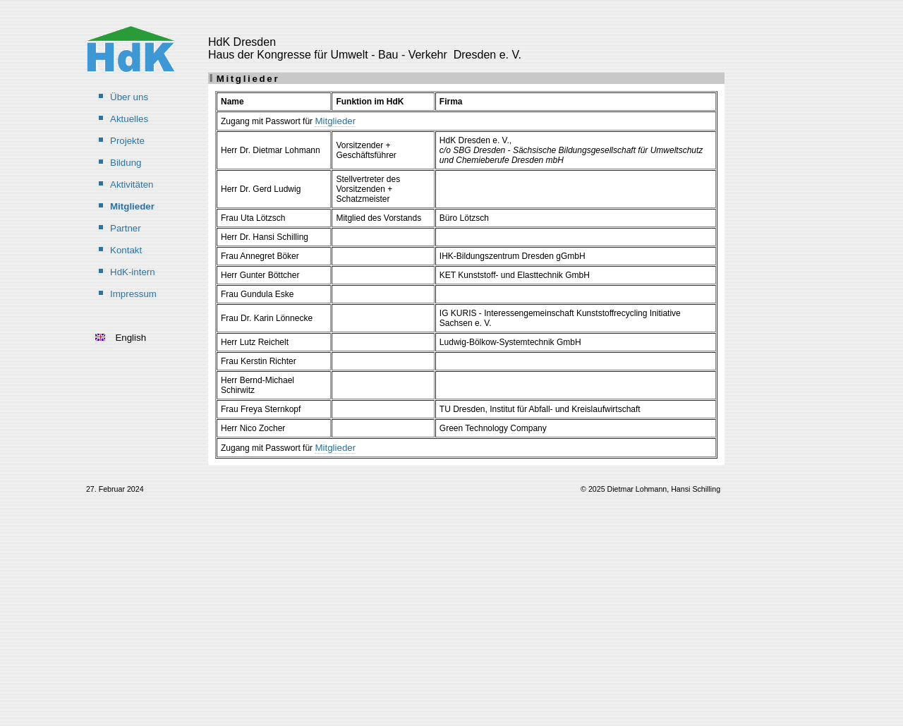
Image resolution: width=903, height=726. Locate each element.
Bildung (125, 162)
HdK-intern (132, 272)
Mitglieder (132, 206)
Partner (125, 228)
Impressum (133, 294)
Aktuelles (129, 119)
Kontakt (126, 250)
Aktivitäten (132, 184)
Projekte (127, 140)
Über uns (129, 97)
